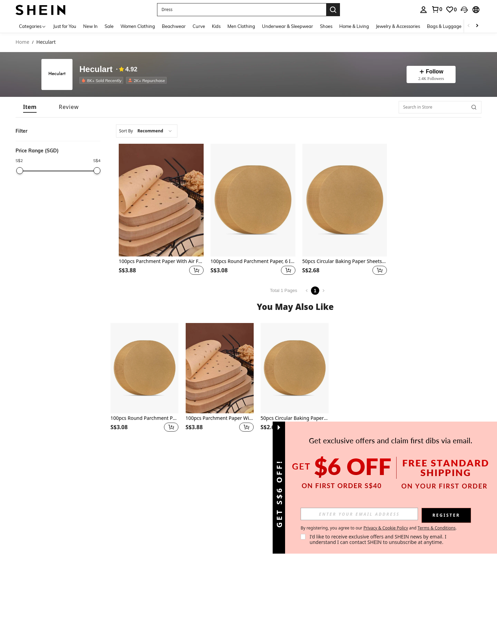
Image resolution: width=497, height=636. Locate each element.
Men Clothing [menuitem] (241, 26)
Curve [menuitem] (199, 26)
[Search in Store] (440, 107)
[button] (241, 9)
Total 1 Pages (283, 290)
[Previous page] (307, 290)
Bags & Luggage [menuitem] (444, 26)
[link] (436, 9)
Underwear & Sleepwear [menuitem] (287, 26)
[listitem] (102, 80)
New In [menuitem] (90, 26)
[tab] (30, 107)
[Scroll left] (468, 26)
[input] (359, 514)
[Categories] (33, 26)
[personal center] (423, 10)
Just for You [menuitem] (64, 26)
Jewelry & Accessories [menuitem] (398, 26)
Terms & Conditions (437, 528)
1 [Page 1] (315, 290)
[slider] (19, 170)
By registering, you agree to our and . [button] (379, 528)
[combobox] (146, 131)
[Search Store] (474, 107)
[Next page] (323, 290)
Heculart (96, 69)
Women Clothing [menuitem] (137, 26)
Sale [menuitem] (109, 26)
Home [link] (22, 42)
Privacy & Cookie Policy (385, 528)
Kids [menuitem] (216, 26)
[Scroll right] (477, 26)
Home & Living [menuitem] (354, 26)
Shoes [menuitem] (326, 26)
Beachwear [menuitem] (174, 26)
